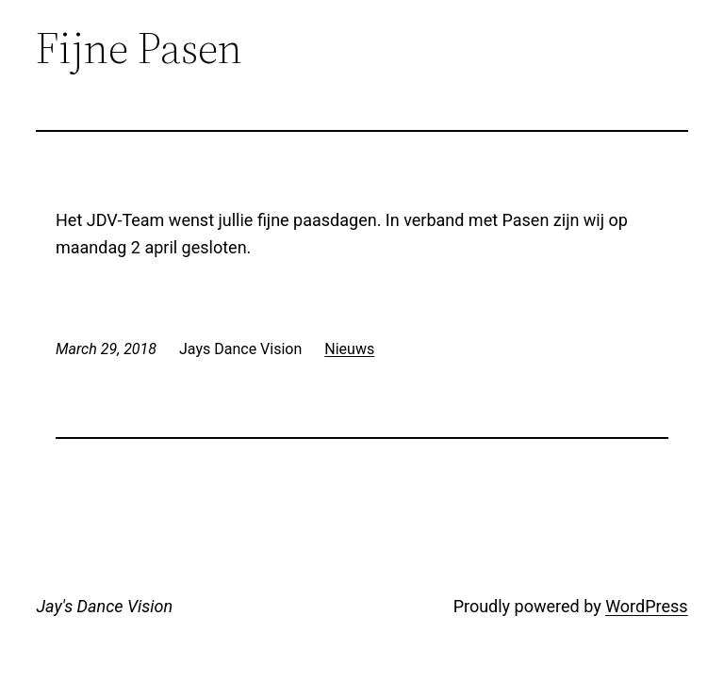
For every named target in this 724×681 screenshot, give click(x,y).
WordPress (646, 606)
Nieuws (349, 349)
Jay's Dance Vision (104, 606)
